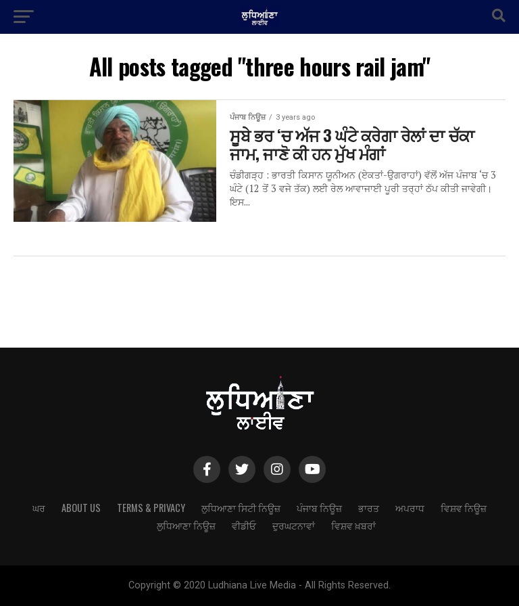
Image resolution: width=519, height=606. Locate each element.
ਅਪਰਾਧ (409, 507)
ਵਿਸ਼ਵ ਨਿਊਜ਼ (464, 507)
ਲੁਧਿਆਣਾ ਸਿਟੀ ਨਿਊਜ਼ (240, 507)
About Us (81, 507)
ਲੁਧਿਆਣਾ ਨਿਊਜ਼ (186, 525)
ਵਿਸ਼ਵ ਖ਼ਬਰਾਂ (353, 525)
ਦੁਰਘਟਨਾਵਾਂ (293, 525)
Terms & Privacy (151, 507)
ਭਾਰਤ (368, 507)
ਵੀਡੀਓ (244, 525)
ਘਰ (38, 507)
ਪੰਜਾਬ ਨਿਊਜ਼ (319, 507)
